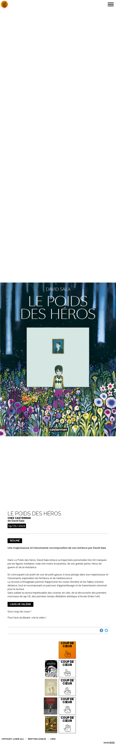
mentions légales (37, 739)
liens (53, 739)
